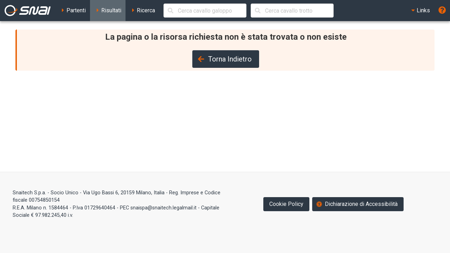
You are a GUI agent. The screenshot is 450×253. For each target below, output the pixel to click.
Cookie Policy (286, 204)
